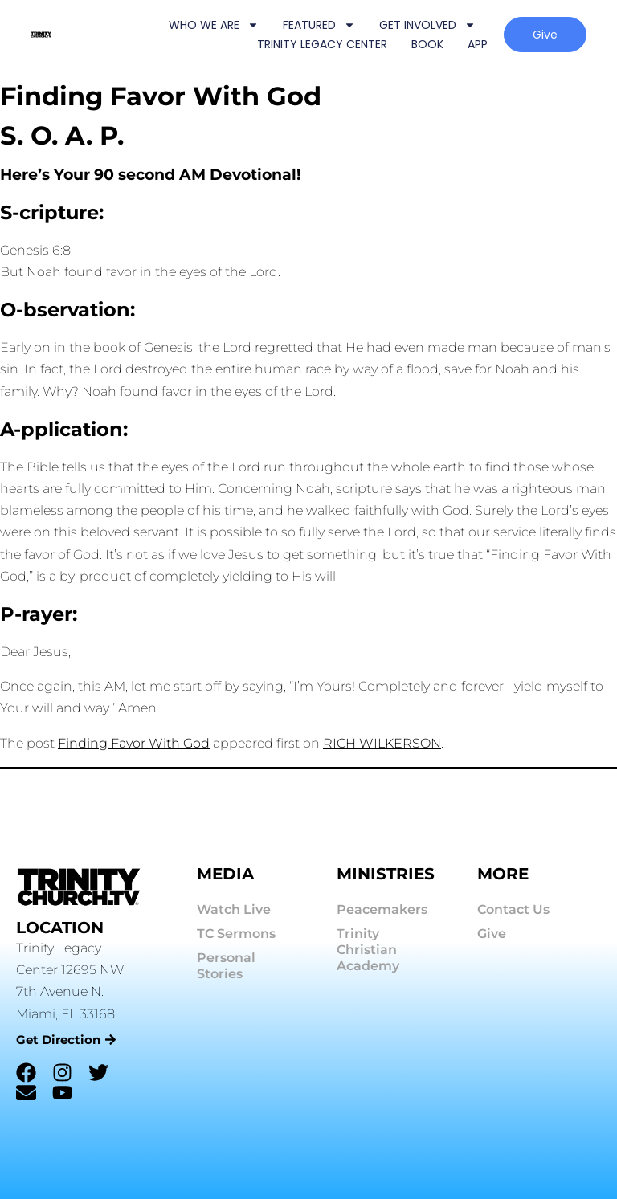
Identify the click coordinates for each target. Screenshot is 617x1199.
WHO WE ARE (214, 25)
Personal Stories (226, 965)
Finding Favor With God (134, 743)
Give (491, 933)
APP (478, 44)
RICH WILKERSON (382, 743)
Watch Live (234, 909)
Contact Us (513, 909)
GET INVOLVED (427, 25)
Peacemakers (382, 909)
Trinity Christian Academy (368, 949)
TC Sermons (236, 933)
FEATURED (319, 25)
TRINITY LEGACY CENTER (322, 44)
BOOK (427, 44)
